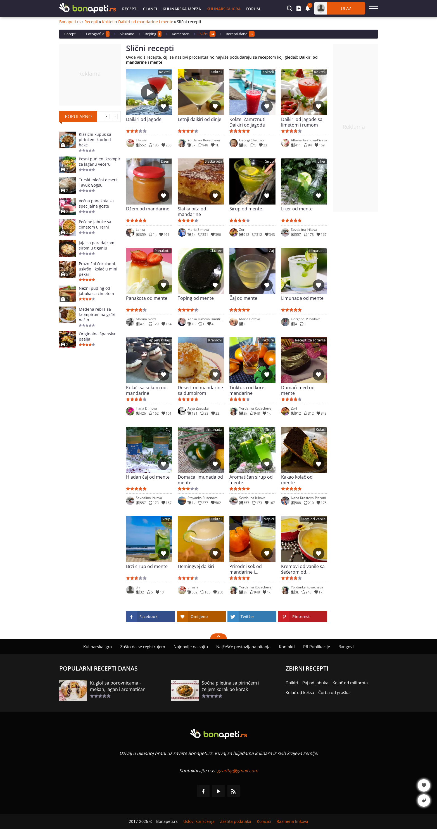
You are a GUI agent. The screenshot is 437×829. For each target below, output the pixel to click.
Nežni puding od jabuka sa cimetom (96, 291)
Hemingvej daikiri (196, 566)
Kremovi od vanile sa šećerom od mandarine (303, 569)
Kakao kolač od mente (297, 479)
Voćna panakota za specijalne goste (96, 203)
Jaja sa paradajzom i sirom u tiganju (98, 245)
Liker (321, 161)
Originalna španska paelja (97, 336)
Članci (150, 8)
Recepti (129, 8)
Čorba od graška (334, 692)
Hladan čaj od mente (148, 477)
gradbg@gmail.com (237, 771)
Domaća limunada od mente (200, 479)
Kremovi (215, 340)
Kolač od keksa (300, 692)
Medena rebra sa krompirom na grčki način (97, 314)
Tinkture (267, 340)
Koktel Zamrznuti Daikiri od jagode (247, 122)
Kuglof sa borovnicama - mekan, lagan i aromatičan (118, 686)
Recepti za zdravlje (310, 340)
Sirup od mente (245, 209)
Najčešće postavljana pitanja (243, 646)
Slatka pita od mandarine (192, 211)
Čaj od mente (243, 298)
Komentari (180, 33)
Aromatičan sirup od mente (251, 479)
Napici (268, 519)
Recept (70, 33)
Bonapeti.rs (70, 22)
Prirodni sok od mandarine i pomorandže (245, 569)
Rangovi (346, 646)
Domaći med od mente (298, 390)
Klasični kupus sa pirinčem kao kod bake (95, 140)
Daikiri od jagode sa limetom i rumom (301, 122)
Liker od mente (297, 209)
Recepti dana (240, 34)
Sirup (269, 161)
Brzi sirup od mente (147, 566)
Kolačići (264, 821)
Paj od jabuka (315, 682)
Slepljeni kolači (158, 340)
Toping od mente (196, 298)
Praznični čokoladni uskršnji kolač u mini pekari (98, 269)
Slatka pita (213, 161)
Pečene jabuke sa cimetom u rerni (95, 224)
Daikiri (292, 682)
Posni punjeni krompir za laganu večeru (99, 161)
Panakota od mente (146, 298)
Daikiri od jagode (144, 119)
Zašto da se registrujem (142, 646)
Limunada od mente (302, 298)
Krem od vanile (313, 519)
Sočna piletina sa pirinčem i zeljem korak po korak (230, 686)
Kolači (321, 429)
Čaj (271, 250)
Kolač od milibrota (350, 682)
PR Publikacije (316, 646)
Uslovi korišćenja (199, 821)
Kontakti (287, 646)
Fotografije (98, 34)
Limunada (317, 250)
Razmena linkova (292, 821)
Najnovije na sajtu (191, 646)
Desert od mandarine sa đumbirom (200, 390)
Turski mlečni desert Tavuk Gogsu (98, 182)
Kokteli (108, 22)
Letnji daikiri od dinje (199, 119)
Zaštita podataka (235, 821)
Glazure (216, 250)
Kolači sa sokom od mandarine (146, 390)
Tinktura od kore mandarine (246, 390)
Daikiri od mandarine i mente (145, 22)
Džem (165, 161)
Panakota (162, 250)
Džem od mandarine (147, 209)
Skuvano (127, 33)
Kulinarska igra (223, 8)
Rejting (153, 34)
